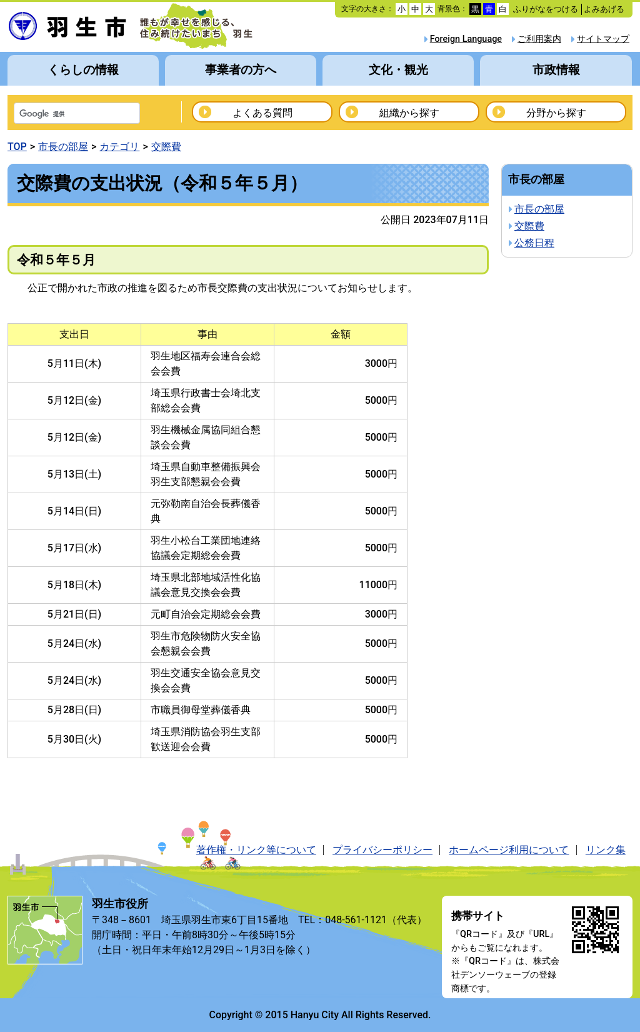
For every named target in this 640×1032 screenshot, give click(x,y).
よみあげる (604, 9)
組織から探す (409, 113)
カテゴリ (119, 147)
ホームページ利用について (509, 850)
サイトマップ (603, 39)
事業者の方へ (240, 70)
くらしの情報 (83, 70)
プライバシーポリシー (382, 850)
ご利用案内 (539, 39)
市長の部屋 (63, 147)
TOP (17, 147)
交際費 (166, 147)
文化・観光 (398, 70)
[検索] (60, 114)
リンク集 (606, 850)
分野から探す (556, 113)
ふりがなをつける (545, 9)
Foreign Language (466, 39)
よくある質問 (262, 113)
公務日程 (534, 243)
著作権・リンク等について (256, 850)
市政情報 (556, 70)
